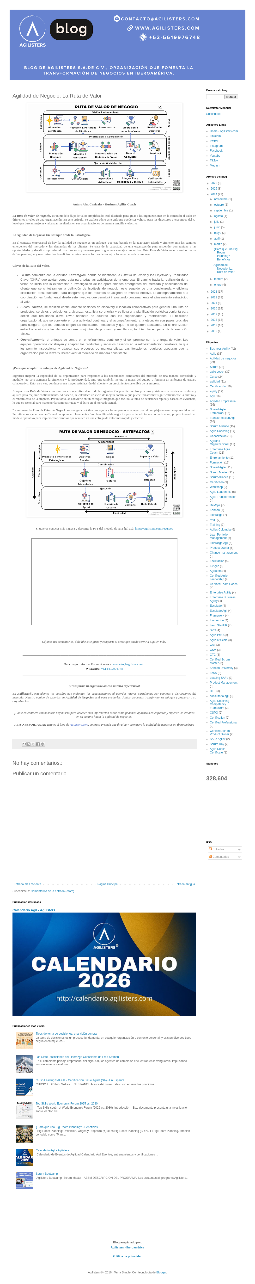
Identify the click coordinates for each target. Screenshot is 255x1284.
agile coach (217, 371)
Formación (217, 462)
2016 (214, 331)
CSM (213, 650)
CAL (212, 645)
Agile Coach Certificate (217, 750)
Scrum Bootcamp (47, 1173)
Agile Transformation (223, 497)
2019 (214, 314)
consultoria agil (219, 696)
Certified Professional (223, 722)
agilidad (215, 381)
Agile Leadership (220, 492)
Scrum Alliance (219, 426)
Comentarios (219, 856)
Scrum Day (217, 744)
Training (215, 524)
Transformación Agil (222, 418)
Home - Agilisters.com (224, 131)
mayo (218, 233)
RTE (213, 691)
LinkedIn (215, 136)
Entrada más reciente (27, 884)
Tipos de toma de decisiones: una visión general (66, 1033)
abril (217, 238)
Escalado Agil (218, 610)
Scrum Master (219, 472)
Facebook (216, 150)
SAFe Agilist (217, 739)
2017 (214, 325)
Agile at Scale (218, 640)
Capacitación (218, 436)
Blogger (161, 1272)
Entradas (216, 849)
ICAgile (214, 566)
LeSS (213, 673)
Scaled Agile (218, 467)
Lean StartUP (218, 625)
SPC (213, 630)
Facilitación (217, 561)
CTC (213, 654)
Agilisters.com (79, 724)
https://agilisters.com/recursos (154, 528)
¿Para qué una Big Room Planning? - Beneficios (67, 1127)
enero (218, 284)
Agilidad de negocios (223, 358)
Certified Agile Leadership (219, 577)
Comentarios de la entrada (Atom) (52, 891)
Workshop (216, 487)
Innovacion (217, 620)
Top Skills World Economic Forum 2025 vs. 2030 (67, 1103)
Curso (214, 376)
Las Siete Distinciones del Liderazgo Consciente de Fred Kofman (77, 1057)
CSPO (214, 712)
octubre (219, 204)
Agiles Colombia (220, 529)
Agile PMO (217, 635)
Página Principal (107, 884)
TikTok (214, 160)
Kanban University (221, 668)
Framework (217, 615)
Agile (213, 353)
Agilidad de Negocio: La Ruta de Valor (224, 268)
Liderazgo (216, 515)
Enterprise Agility (220, 592)
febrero (219, 279)
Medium (215, 165)
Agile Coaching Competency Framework (219, 704)
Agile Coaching (219, 431)
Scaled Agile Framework (218, 411)
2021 (214, 303)
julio (217, 221)
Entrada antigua (185, 884)
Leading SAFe (219, 677)
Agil (212, 396)
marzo (218, 244)
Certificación (218, 386)
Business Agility (220, 348)
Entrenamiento (219, 457)
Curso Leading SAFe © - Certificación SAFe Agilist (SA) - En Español (80, 1080)
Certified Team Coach (223, 584)
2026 (214, 183)
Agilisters (216, 571)
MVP (213, 520)
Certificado (217, 482)
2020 (214, 308)
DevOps (215, 505)
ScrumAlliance (219, 477)
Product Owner (219, 547)
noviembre (221, 199)
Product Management (223, 682)
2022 (214, 297)
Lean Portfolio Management (219, 536)
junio (217, 227)
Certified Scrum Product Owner (220, 732)
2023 (214, 291)
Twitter (214, 141)
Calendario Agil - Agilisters (33, 910)
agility (213, 391)
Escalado (216, 605)
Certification (217, 717)
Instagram (216, 146)
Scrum (214, 367)
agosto (219, 216)
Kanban (215, 510)
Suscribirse (213, 114)
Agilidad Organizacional (219, 442)
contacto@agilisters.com (128, 664)
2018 (214, 319)
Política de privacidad (127, 1256)
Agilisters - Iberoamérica (127, 1247)
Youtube (215, 155)
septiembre (221, 210)
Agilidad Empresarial (223, 401)
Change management (223, 552)
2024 (214, 194)
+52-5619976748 (112, 668)
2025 (214, 188)
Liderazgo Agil (219, 543)
